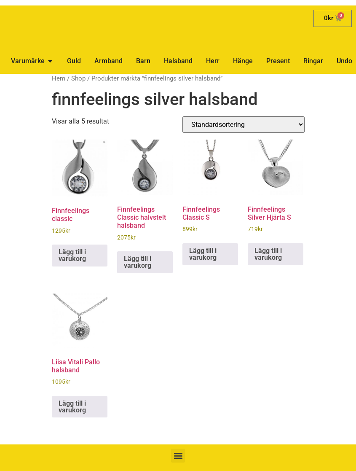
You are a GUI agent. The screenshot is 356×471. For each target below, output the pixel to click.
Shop (78, 78)
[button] (178, 456)
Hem (58, 78)
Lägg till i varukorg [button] (72, 255)
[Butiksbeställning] (243, 124)
